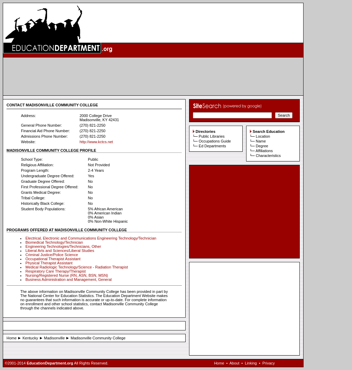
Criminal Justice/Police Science (51, 255)
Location (263, 136)
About (234, 363)
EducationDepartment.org (50, 363)
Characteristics (268, 156)
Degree (262, 146)
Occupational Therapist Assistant (52, 259)
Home (11, 338)
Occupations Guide (215, 141)
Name (261, 141)
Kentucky (30, 338)
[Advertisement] (153, 76)
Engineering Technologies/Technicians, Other (63, 246)
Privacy (268, 363)
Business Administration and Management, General (68, 279)
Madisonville (54, 338)
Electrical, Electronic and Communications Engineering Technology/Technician (90, 238)
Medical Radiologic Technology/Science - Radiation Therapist (76, 267)
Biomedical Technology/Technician (54, 242)
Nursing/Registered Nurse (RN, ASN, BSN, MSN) (66, 275)
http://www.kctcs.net (96, 142)
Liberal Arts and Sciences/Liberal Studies (59, 251)
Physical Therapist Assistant (49, 263)
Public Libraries (211, 136)
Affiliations (264, 151)
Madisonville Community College (98, 338)
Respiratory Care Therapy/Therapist (55, 271)
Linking (251, 363)
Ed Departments (212, 146)
